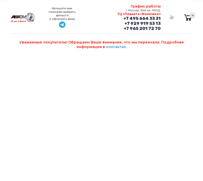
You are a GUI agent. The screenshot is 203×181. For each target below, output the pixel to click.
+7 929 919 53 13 (142, 23)
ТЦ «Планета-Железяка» (139, 14)
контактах (116, 46)
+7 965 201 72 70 (142, 28)
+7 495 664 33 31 (142, 18)
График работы (146, 6)
